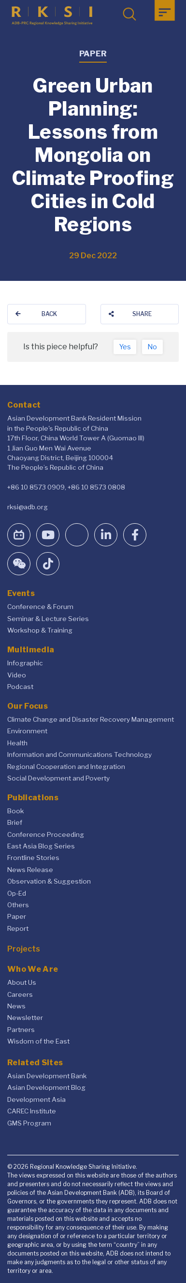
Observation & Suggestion (49, 881)
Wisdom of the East (38, 1041)
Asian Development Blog (46, 1087)
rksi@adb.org (27, 507)
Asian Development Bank (46, 1076)
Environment (27, 731)
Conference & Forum (40, 606)
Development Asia (36, 1099)
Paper (16, 916)
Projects (23, 948)
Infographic (25, 663)
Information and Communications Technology (79, 754)
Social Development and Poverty (58, 778)
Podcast (20, 686)
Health (17, 743)
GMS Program (29, 1123)
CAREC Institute (31, 1111)
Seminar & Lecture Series (48, 618)
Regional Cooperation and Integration (66, 766)
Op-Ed (16, 893)
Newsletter (25, 1017)
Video (16, 675)
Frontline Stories (33, 857)
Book (15, 811)
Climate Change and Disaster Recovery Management (90, 719)
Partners (21, 1029)
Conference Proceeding (45, 834)
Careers (20, 994)
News (16, 1006)
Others (18, 905)
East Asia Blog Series (41, 846)
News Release (30, 869)
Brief (14, 822)
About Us (21, 982)
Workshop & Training (39, 630)
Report (18, 928)
